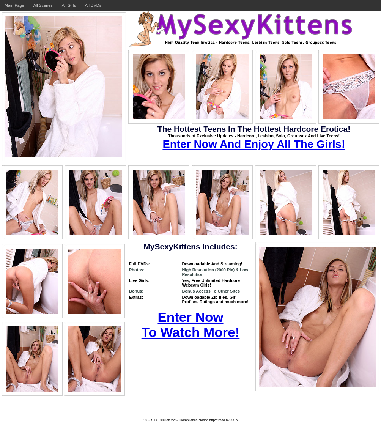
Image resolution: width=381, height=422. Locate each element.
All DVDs (93, 5)
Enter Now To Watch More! (191, 325)
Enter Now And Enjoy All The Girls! (253, 144)
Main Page (14, 5)
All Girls (69, 5)
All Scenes (43, 5)
